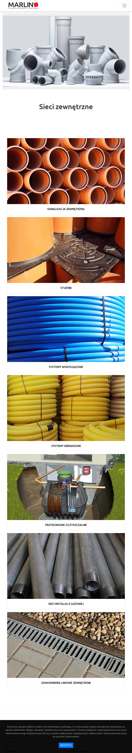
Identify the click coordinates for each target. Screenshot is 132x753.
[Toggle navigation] (124, 5)
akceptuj (66, 745)
